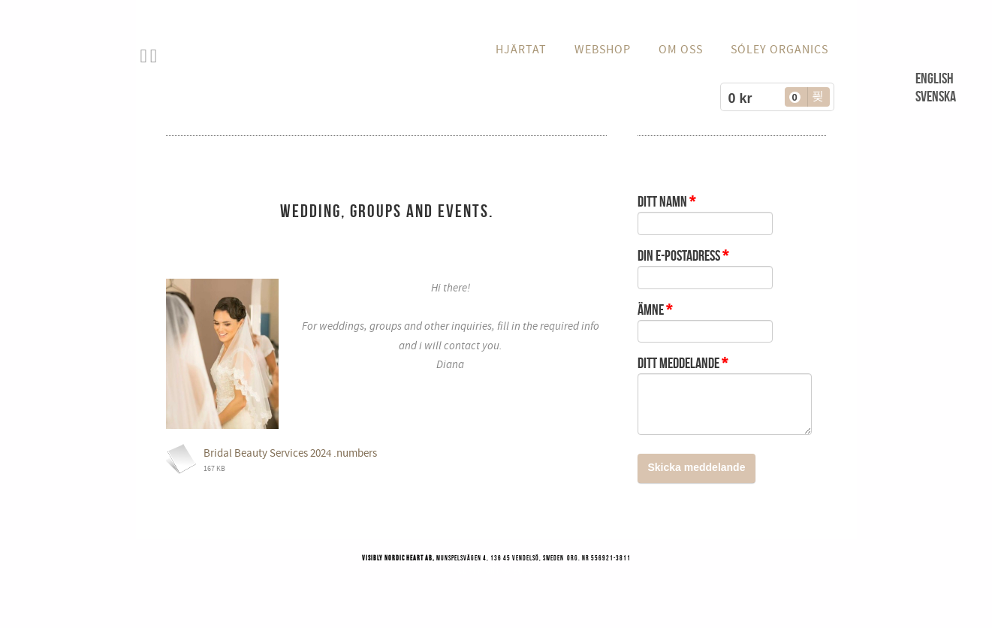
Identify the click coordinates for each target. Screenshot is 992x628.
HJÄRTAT (521, 49)
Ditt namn (666, 201)
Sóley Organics (779, 49)
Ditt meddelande (683, 363)
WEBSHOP (602, 49)
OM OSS (681, 49)
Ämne (655, 309)
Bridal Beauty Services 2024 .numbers (290, 453)
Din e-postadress (683, 255)
